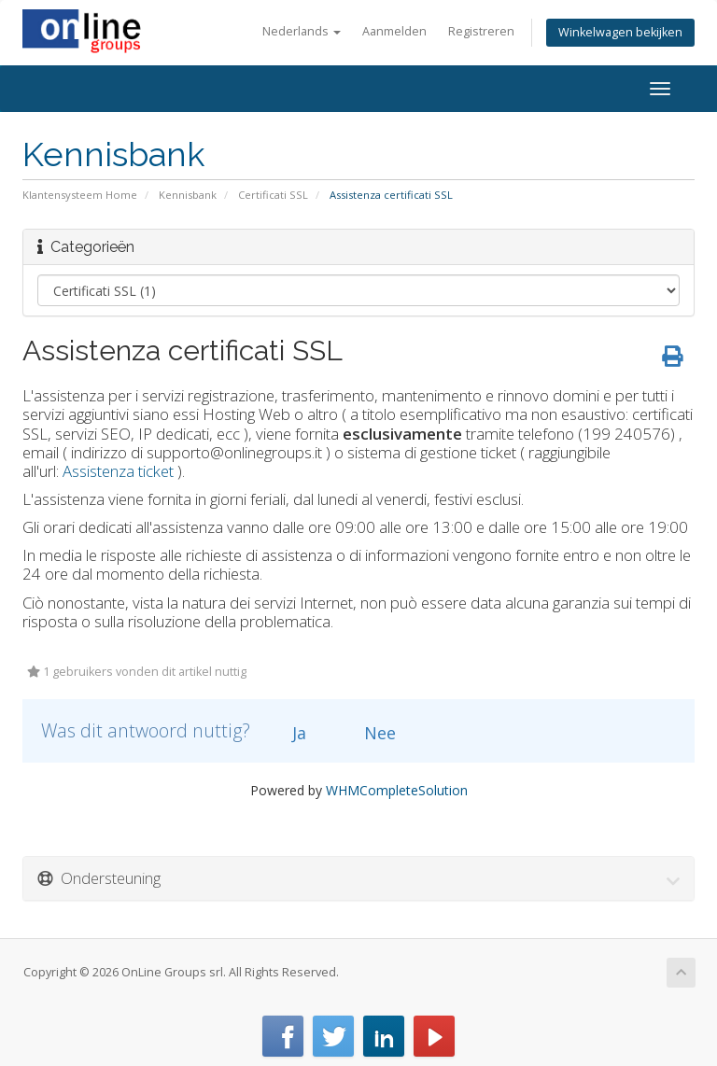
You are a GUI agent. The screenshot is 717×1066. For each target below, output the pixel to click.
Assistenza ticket (118, 471)
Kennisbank (188, 195)
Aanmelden (394, 31)
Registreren (481, 31)
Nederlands (301, 31)
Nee (369, 733)
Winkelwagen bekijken (620, 32)
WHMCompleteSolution (397, 790)
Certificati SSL (273, 195)
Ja (288, 733)
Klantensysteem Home (79, 195)
